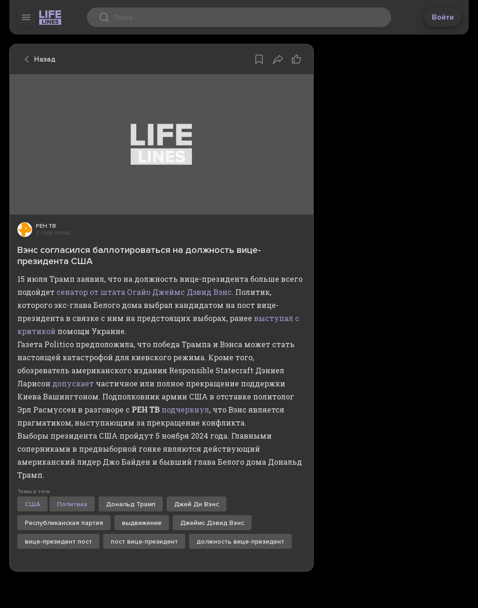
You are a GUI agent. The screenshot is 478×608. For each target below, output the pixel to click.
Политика (72, 504)
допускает (73, 383)
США (32, 504)
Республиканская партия (64, 523)
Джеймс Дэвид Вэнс (212, 523)
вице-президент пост (58, 541)
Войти (443, 17)
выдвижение (142, 523)
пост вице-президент (144, 541)
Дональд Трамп (130, 504)
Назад (37, 59)
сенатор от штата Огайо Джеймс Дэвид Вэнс (144, 292)
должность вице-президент (240, 541)
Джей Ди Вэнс (196, 504)
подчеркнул (185, 409)
